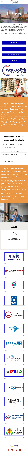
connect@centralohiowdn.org (14, 241)
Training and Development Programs (11, 151)
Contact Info (7, 263)
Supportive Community (7, 161)
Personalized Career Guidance (9, 147)
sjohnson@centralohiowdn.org (14, 234)
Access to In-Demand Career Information (12, 144)
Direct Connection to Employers (9, 154)
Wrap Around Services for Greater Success (12, 158)
